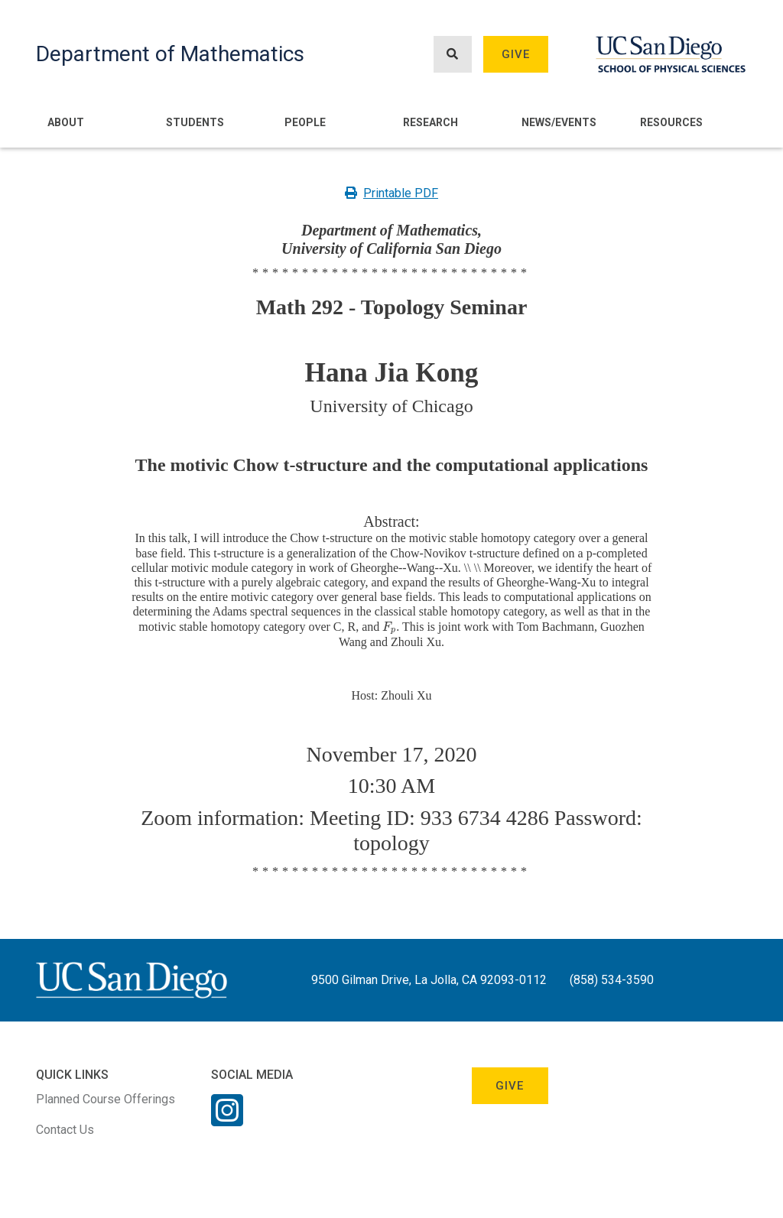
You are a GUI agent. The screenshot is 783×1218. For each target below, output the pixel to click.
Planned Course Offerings (105, 1099)
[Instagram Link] (227, 1120)
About (65, 122)
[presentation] (389, 626)
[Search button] (453, 54)
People (305, 122)
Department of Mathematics (170, 54)
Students (195, 122)
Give (516, 54)
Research (430, 122)
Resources (671, 122)
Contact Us (65, 1129)
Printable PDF (391, 193)
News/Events (558, 122)
